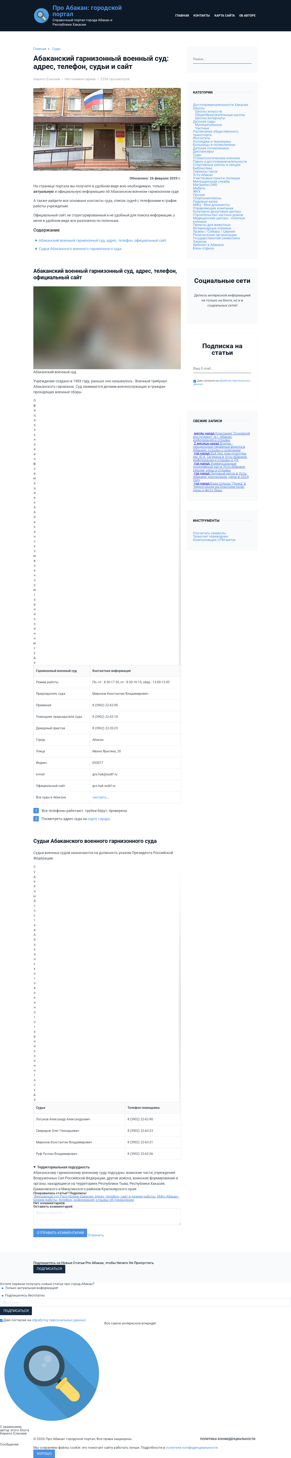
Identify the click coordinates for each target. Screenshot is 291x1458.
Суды (56, 49)
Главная (182, 15)
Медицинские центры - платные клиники (219, 219)
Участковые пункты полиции (216, 178)
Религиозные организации (215, 235)
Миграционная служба (211, 181)
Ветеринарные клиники (212, 228)
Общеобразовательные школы (220, 115)
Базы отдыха (203, 248)
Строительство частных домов (218, 215)
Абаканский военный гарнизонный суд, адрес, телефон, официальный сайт (103, 240)
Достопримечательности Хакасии (220, 105)
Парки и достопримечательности (220, 161)
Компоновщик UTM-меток (214, 540)
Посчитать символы (209, 533)
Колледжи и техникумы (212, 141)
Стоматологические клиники (216, 158)
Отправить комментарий (60, 1233)
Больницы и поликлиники (214, 145)
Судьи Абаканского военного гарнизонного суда (80, 249)
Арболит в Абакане (208, 245)
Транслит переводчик (210, 536)
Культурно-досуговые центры (217, 211)
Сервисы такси (205, 171)
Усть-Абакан (203, 175)
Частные (202, 128)
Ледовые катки (205, 201)
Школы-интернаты (210, 118)
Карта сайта (224, 15)
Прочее (199, 195)
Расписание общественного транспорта (215, 133)
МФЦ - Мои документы (211, 205)
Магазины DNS (205, 185)
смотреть (99, 797)
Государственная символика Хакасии (216, 240)
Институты (201, 138)
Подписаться (49, 1269)
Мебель (199, 188)
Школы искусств (208, 111)
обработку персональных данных (59, 1320)
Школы (199, 108)
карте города (99, 819)
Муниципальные (208, 125)
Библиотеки (202, 168)
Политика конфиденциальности (227, 1439)
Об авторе (247, 15)
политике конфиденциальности (192, 1448)
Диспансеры (203, 151)
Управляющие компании (213, 208)
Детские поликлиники (211, 148)
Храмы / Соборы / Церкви (214, 231)
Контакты (201, 15)
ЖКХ (196, 191)
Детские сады (204, 121)
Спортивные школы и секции (216, 165)
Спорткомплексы (207, 198)
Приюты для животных (212, 225)
